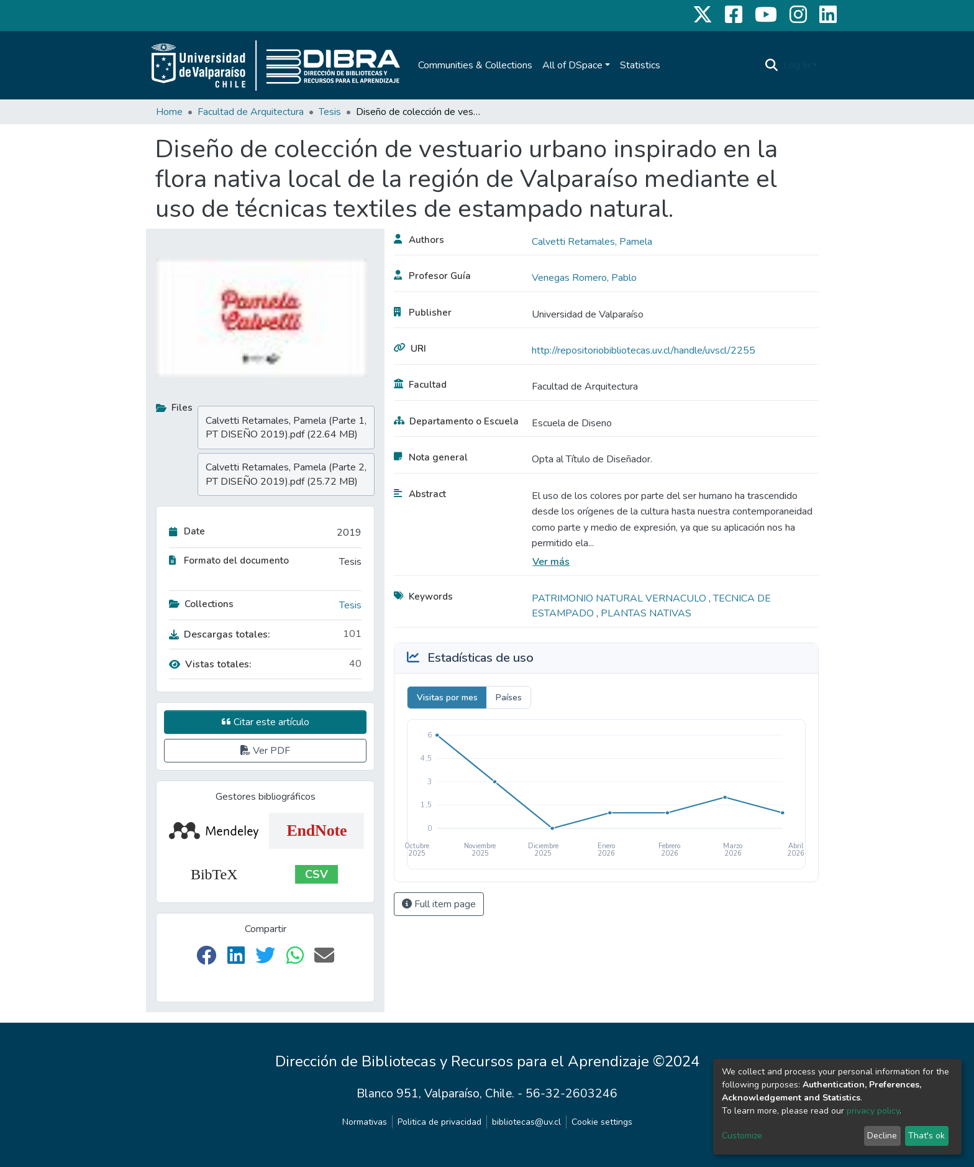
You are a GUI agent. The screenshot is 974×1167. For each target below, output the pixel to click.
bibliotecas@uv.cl (526, 1122)
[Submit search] (772, 65)
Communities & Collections (475, 65)
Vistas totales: (210, 664)
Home (169, 112)
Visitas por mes (447, 697)
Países (509, 697)
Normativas (364, 1122)
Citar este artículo (265, 722)
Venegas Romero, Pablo (584, 278)
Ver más (551, 562)
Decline (882, 1136)
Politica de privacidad (439, 1122)
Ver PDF (265, 750)
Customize (742, 1136)
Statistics (640, 65)
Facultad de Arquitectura (251, 112)
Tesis (330, 112)
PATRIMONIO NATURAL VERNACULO (620, 598)
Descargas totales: (219, 634)
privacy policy (873, 1111)
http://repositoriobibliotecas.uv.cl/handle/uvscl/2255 (643, 350)
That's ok (926, 1136)
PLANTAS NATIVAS (646, 613)
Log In (796, 65)
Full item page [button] (439, 904)
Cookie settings (601, 1122)
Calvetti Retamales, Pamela (592, 242)
